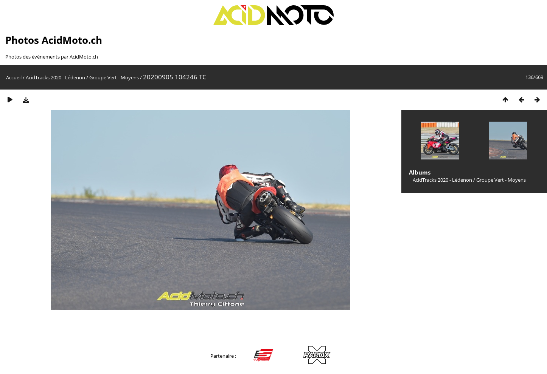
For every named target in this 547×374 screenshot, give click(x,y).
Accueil (14, 77)
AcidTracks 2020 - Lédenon (55, 77)
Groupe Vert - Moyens (114, 77)
